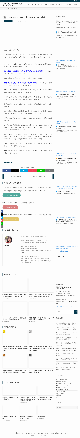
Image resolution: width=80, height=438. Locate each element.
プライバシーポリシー (62, 433)
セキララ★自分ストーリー (64, 396)
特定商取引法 (53, 433)
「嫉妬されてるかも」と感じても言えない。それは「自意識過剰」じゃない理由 (66, 328)
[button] (6, 170)
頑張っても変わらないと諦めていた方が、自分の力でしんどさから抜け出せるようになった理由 (66, 344)
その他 (59, 408)
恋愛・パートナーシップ (64, 390)
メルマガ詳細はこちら (62, 251)
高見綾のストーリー (8, 21)
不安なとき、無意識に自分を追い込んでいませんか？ (66, 354)
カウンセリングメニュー (30, 433)
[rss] (74, 1)
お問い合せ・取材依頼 (43, 433)
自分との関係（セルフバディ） (65, 386)
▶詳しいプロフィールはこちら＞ (64, 306)
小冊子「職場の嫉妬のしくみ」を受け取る (66, 91)
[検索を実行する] (76, 312)
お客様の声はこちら (10, 207)
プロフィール (20, 433)
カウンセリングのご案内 (11, 195)
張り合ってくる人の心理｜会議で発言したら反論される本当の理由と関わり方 (66, 368)
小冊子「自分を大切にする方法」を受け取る (67, 217)
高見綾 (6, 245)
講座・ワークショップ (63, 402)
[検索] (76, 1)
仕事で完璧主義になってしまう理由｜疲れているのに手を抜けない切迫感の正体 (66, 323)
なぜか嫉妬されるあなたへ (64, 383)
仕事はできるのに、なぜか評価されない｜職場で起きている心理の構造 (66, 338)
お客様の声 (60, 405)
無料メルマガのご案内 (11, 219)
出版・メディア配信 (62, 399)
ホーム (14, 433)
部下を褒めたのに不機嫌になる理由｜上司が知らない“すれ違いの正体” (66, 359)
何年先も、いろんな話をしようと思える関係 (66, 363)
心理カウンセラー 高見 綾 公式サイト (12, 4)
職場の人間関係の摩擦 (63, 380)
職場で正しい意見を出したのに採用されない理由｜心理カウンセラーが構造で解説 (66, 349)
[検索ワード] (67, 312)
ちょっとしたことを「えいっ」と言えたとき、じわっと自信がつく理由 (66, 333)
